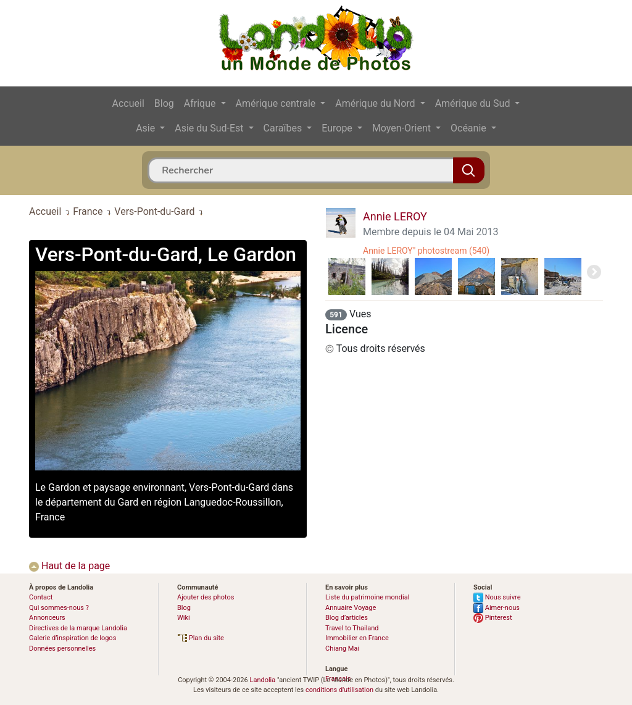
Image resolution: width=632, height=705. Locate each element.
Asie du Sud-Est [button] (210, 128)
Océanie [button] (470, 128)
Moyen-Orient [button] (402, 128)
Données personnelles (62, 649)
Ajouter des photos (205, 597)
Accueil (128, 103)
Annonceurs (47, 618)
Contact (40, 597)
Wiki (183, 618)
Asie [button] (146, 128)
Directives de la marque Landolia (78, 628)
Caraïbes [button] (284, 128)
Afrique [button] (201, 103)
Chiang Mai (342, 649)
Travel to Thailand (352, 628)
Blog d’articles (346, 618)
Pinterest (492, 618)
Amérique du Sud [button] (474, 103)
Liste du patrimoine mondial (367, 597)
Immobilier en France (357, 638)
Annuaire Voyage (350, 608)
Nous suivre (497, 597)
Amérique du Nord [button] (376, 103)
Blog (164, 103)
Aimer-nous (496, 608)
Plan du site (200, 638)
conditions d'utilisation (339, 690)
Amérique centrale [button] (277, 103)
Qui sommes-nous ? (59, 608)
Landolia (262, 680)
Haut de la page (69, 566)
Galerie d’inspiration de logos (72, 638)
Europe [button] (338, 128)
